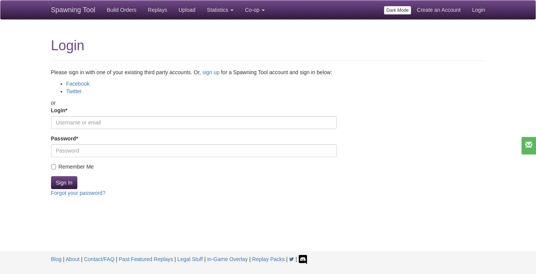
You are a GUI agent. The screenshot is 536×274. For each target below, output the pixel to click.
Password (64, 138)
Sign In (64, 183)
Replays (157, 10)
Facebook (78, 84)
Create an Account (439, 10)
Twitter (74, 91)
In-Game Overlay (227, 259)
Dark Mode (397, 10)
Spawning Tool (73, 10)
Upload (187, 10)
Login (478, 10)
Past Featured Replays (146, 259)
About (73, 259)
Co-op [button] (255, 10)
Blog (56, 259)
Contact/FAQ (99, 259)
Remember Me (72, 167)
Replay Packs (268, 259)
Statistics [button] (220, 10)
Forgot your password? (78, 193)
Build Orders (121, 10)
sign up (210, 72)
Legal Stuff (190, 259)
